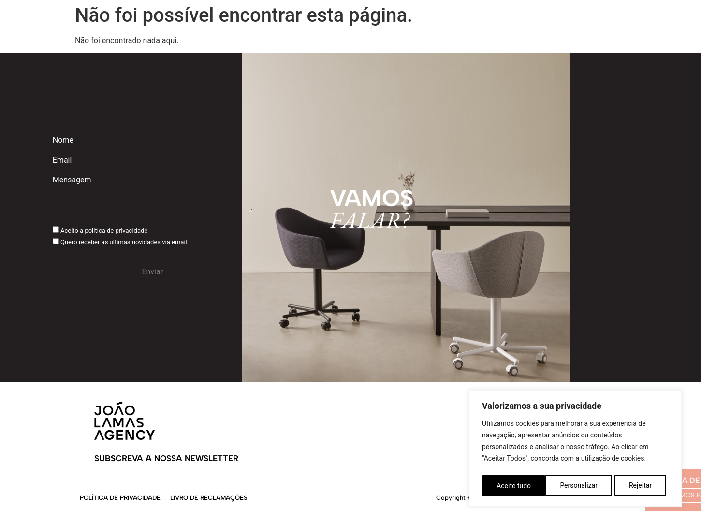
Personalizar (515, 486)
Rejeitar (577, 486)
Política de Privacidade (120, 497)
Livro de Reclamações (209, 497)
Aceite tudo (637, 486)
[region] (575, 450)
